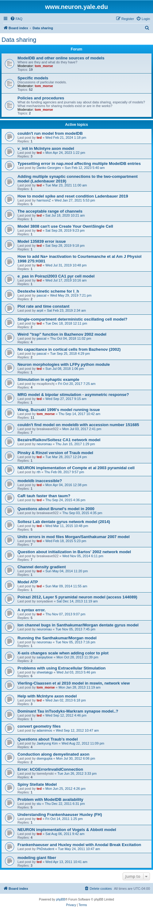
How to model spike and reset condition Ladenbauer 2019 (72, 196)
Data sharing (19, 39)
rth (38, 472)
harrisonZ (43, 200)
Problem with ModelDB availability (50, 799)
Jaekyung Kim (47, 743)
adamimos (44, 730)
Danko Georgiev (48, 168)
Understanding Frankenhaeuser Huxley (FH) (59, 814)
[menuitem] (16, 18)
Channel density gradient (41, 567)
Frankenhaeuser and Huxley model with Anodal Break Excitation (79, 844)
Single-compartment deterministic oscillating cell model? (72, 319)
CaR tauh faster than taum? (43, 495)
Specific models (32, 78)
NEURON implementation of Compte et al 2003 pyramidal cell (76, 467)
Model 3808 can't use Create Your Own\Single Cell (65, 226)
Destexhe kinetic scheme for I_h (48, 291)
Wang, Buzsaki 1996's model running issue (58, 409)
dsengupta (44, 758)
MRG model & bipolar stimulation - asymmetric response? (73, 394)
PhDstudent (45, 849)
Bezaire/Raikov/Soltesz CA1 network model (58, 440)
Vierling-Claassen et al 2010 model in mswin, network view (73, 683)
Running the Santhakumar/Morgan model (57, 638)
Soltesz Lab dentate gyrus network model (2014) (63, 521)
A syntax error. (31, 610)
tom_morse (44, 66)
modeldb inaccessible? (39, 480)
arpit (39, 310)
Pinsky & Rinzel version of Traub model (55, 452)
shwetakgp (44, 672)
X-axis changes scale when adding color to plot (63, 653)
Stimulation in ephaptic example (48, 379)
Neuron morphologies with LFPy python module (63, 364)
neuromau (44, 444)
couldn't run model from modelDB (50, 133)
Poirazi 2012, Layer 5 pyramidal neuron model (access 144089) (77, 597)
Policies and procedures (40, 98)
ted (39, 137)
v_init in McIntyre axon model (45, 148)
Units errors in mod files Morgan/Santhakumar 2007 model (73, 536)
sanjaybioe (44, 657)
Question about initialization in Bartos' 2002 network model (74, 551)
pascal (41, 295)
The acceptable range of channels (49, 211)
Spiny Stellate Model (37, 784)
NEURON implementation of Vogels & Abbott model (66, 829)
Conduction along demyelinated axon (53, 754)
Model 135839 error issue (41, 241)
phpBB (60, 899)
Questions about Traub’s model (47, 739)
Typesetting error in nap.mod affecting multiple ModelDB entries (79, 163)
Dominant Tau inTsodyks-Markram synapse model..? (67, 711)
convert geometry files (39, 726)
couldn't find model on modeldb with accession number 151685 (78, 424)
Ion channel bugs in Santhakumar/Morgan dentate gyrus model (78, 625)
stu (38, 803)
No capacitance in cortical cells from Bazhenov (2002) (68, 349)
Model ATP (27, 582)
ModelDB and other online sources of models (61, 58)
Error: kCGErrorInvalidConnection (50, 769)
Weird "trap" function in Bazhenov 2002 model (61, 334)
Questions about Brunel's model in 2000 (55, 508)
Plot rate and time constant (43, 306)
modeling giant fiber (36, 857)
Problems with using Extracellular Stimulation (61, 668)
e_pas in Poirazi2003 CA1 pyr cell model (55, 276)
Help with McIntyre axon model (47, 696)
